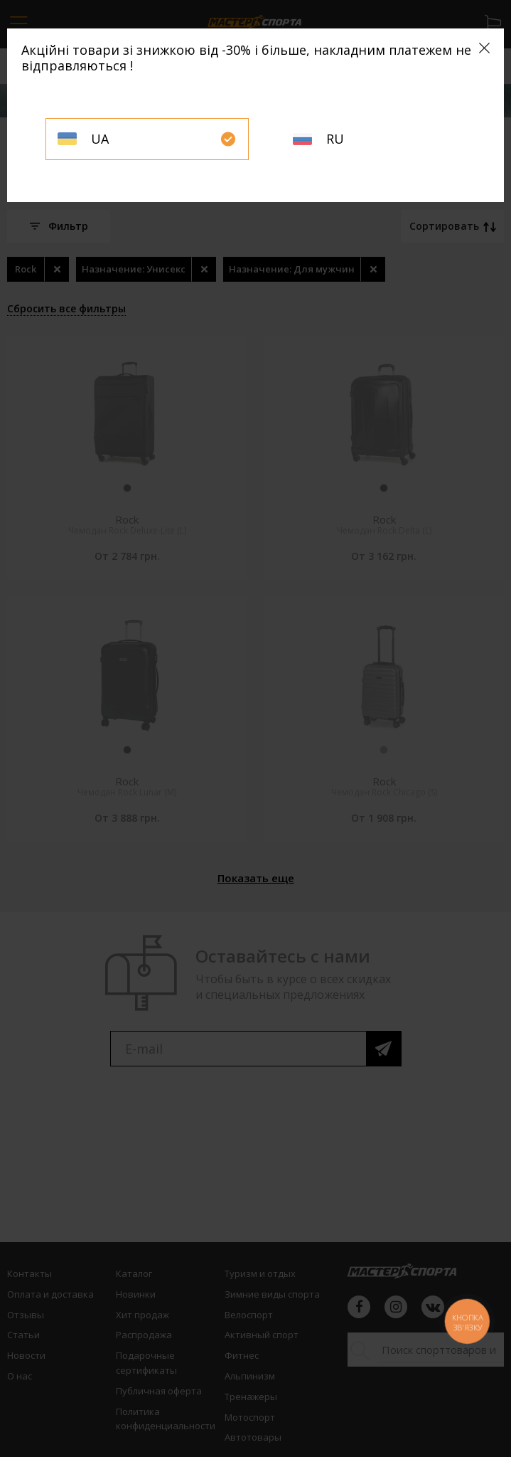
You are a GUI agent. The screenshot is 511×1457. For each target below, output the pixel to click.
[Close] (484, 48)
